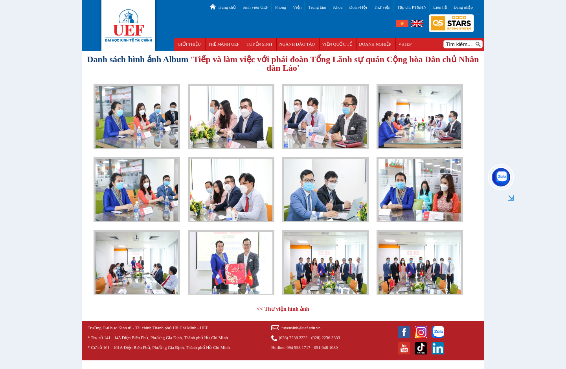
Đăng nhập (463, 7)
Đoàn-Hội (358, 7)
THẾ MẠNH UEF (223, 44)
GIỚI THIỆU (189, 44)
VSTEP (405, 44)
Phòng (280, 7)
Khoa (337, 7)
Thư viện (382, 7)
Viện (297, 7)
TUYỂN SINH (259, 44)
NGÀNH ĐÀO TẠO (297, 44)
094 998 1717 (299, 347)
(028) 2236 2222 (293, 337)
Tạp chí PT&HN (411, 7)
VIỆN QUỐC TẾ (337, 44)
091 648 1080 (326, 347)
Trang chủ (227, 7)
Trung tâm (317, 7)
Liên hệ (440, 7)
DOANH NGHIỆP (375, 44)
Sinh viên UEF (255, 7)
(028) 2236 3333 (325, 337)
